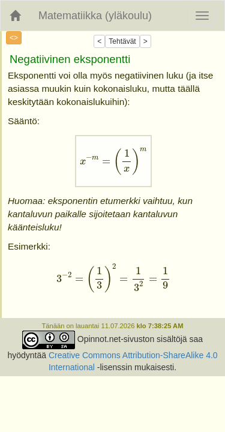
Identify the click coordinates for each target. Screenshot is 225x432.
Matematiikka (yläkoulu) (95, 16)
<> (14, 38)
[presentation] (114, 161)
